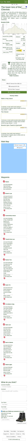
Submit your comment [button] (21, 423)
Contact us (18, 434)
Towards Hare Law (9, 239)
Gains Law (7, 324)
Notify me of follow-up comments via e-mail (13, 411)
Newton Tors (7, 259)
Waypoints (20, 147)
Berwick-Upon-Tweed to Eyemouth (11, 125)
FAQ (23, 434)
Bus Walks (6, 431)
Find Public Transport (14, 89)
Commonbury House (9, 215)
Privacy (19, 436)
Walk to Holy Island (7, 98)
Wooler (6, 181)
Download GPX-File (14, 86)
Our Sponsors (20, 431)
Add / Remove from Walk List (14, 83)
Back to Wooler (8, 342)
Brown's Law (7, 193)
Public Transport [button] (18, 145)
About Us (12, 434)
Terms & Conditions (11, 436)
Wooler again (7, 364)
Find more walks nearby (14, 92)
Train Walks (13, 431)
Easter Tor (7, 285)
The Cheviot (4, 112)
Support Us (6, 434)
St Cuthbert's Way (8, 304)
